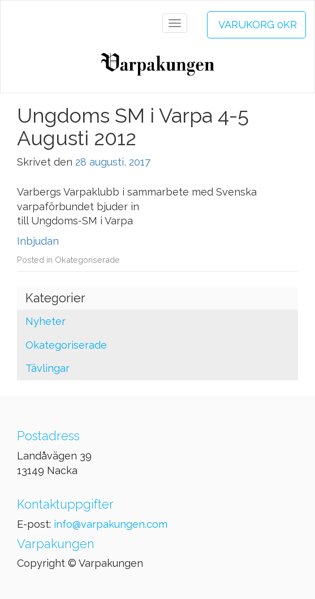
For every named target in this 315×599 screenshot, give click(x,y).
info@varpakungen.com (110, 524)
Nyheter (45, 321)
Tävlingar (47, 368)
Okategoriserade (87, 259)
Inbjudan (38, 241)
